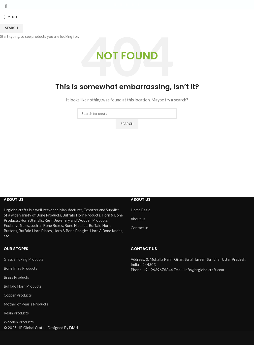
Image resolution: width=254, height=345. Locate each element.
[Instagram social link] (127, 4)
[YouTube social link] (133, 4)
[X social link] (121, 4)
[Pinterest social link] (139, 4)
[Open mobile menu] (10, 17)
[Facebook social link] (115, 4)
